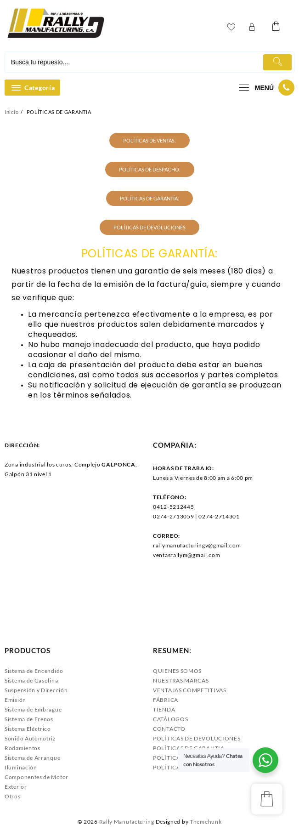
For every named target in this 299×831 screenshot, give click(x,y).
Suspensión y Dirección (36, 690)
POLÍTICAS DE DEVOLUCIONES (149, 227)
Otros (13, 796)
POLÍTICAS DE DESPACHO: (150, 169)
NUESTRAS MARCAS (181, 680)
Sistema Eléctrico (28, 728)
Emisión (15, 699)
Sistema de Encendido (34, 670)
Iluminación (21, 767)
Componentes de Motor (36, 777)
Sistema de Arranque (32, 757)
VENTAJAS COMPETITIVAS (189, 690)
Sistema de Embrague (33, 709)
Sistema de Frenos (29, 719)
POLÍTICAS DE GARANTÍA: (149, 198)
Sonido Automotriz (30, 738)
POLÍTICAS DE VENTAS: (149, 140)
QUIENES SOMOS (177, 670)
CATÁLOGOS (170, 719)
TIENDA (164, 709)
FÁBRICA (165, 699)
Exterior (16, 786)
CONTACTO (169, 728)
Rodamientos (22, 748)
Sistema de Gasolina (31, 680)
